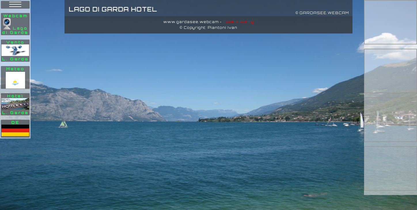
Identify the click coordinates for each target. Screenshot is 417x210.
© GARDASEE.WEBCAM (322, 13)
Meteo (15, 69)
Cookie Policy (238, 22)
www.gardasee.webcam (191, 22)
